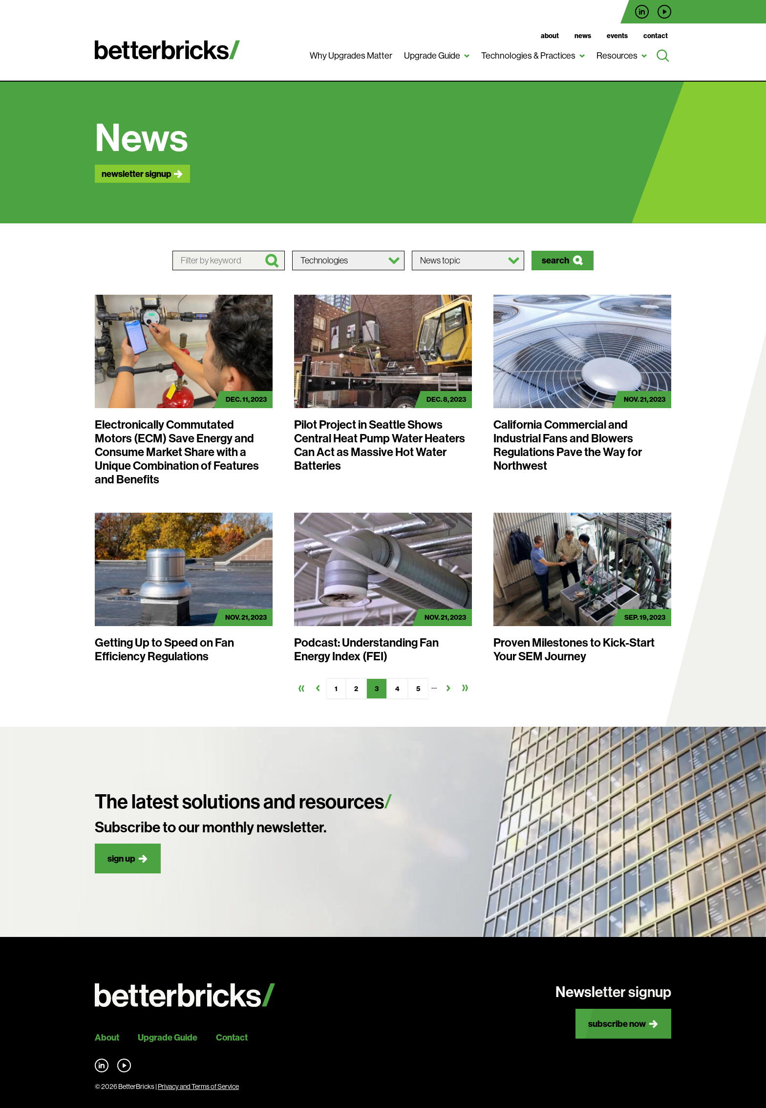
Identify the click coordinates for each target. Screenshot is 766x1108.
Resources (617, 56)
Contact (655, 35)
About (550, 35)
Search (555, 260)
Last (465, 688)
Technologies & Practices (528, 56)
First (301, 688)
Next (448, 688)
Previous (318, 688)
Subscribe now (617, 1023)
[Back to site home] (185, 995)
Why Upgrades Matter (351, 56)
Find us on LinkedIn (642, 12)
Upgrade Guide (432, 56)
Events (617, 35)
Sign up (121, 858)
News (582, 35)
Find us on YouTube (664, 12)
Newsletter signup (136, 173)
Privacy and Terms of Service (198, 1086)
